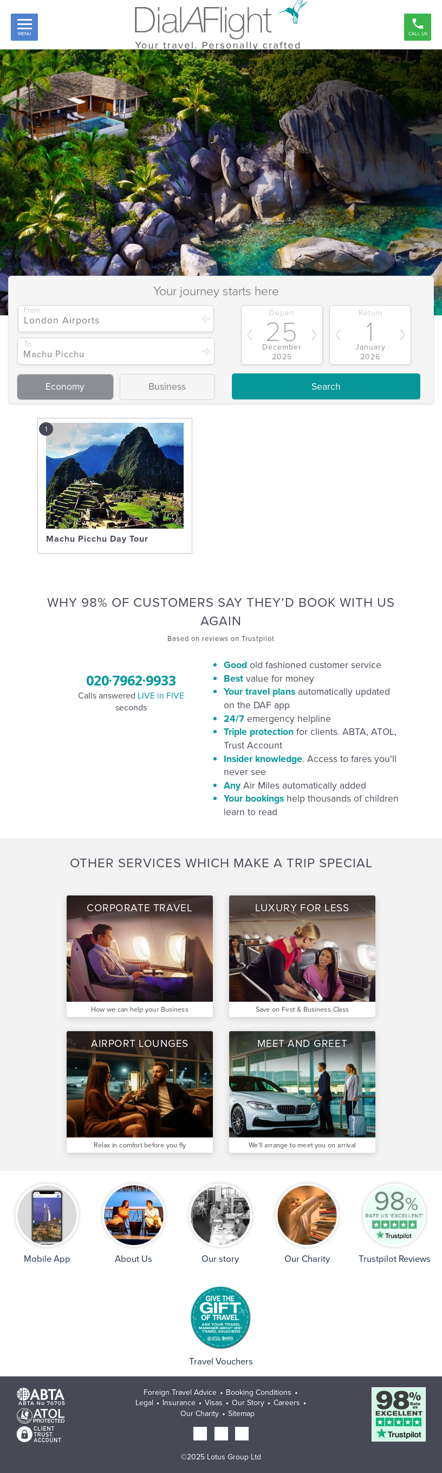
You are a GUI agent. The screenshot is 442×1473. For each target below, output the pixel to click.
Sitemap (241, 1413)
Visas (214, 1402)
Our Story (248, 1402)
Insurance (179, 1402)
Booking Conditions (258, 1392)
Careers (287, 1402)
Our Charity (199, 1413)
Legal (144, 1402)
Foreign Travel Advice (180, 1392)
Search (326, 386)
